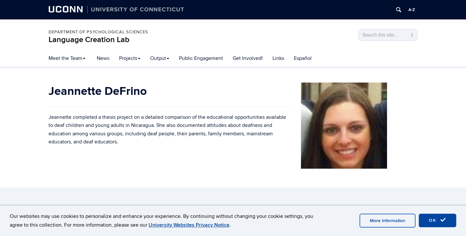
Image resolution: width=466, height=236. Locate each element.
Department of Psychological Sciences (98, 32)
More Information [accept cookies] (387, 220)
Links (278, 58)
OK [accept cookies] (437, 220)
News (103, 58)
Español (303, 58)
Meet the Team (67, 58)
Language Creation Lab (89, 39)
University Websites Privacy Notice (189, 225)
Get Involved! (248, 58)
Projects (129, 58)
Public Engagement (201, 58)
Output (159, 58)
